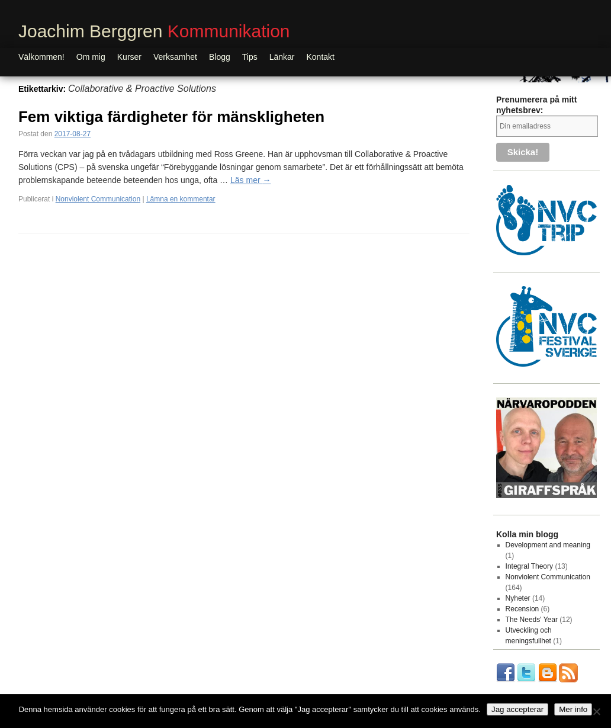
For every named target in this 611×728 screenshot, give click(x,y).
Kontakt (321, 57)
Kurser (129, 57)
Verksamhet (175, 57)
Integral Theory (530, 566)
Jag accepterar (517, 709)
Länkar (282, 57)
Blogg (219, 57)
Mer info (573, 709)
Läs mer (250, 180)
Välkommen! (41, 57)
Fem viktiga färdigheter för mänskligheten (171, 117)
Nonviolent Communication (98, 199)
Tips (250, 57)
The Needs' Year (532, 619)
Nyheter (518, 598)
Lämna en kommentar (181, 199)
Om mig (90, 57)
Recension (522, 609)
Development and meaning (548, 545)
